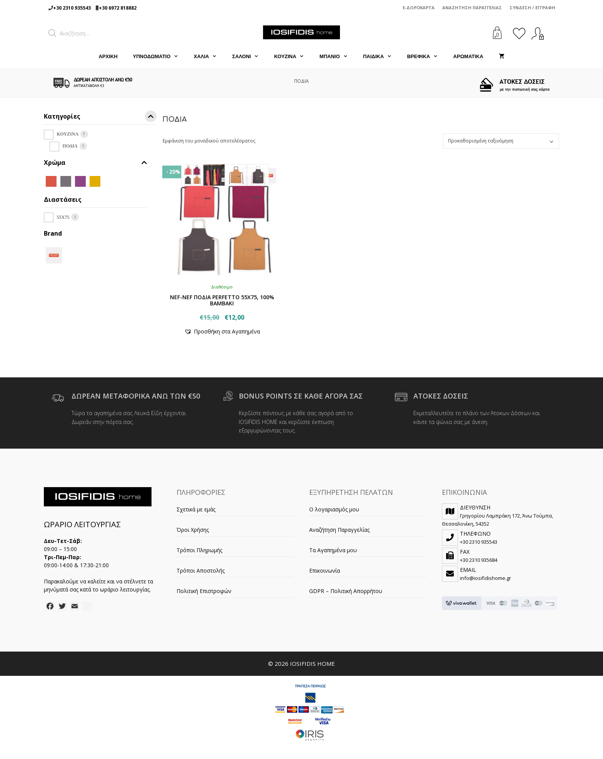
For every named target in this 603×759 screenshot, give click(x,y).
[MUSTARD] (95, 180)
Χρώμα (95, 162)
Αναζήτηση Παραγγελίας (472, 7)
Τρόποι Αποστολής (201, 570)
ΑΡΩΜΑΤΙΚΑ (468, 56)
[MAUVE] (80, 180)
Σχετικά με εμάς (196, 509)
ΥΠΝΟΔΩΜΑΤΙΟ (159, 56)
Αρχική (107, 56)
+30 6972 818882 (118, 8)
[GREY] (65, 180)
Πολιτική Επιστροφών (204, 591)
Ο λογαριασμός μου (334, 509)
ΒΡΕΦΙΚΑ (426, 56)
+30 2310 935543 (72, 8)
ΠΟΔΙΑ (70, 146)
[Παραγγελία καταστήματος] (501, 141)
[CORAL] (51, 180)
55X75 (63, 217)
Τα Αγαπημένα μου (333, 550)
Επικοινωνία (324, 570)
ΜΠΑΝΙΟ (337, 56)
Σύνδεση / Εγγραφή (532, 7)
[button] (222, 331)
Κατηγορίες (100, 117)
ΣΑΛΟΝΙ (249, 56)
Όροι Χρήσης (193, 529)
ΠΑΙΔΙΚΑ (381, 56)
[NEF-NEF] (54, 254)
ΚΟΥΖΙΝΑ (293, 56)
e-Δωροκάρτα (419, 7)
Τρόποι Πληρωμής (199, 550)
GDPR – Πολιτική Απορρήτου (345, 591)
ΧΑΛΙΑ (209, 56)
